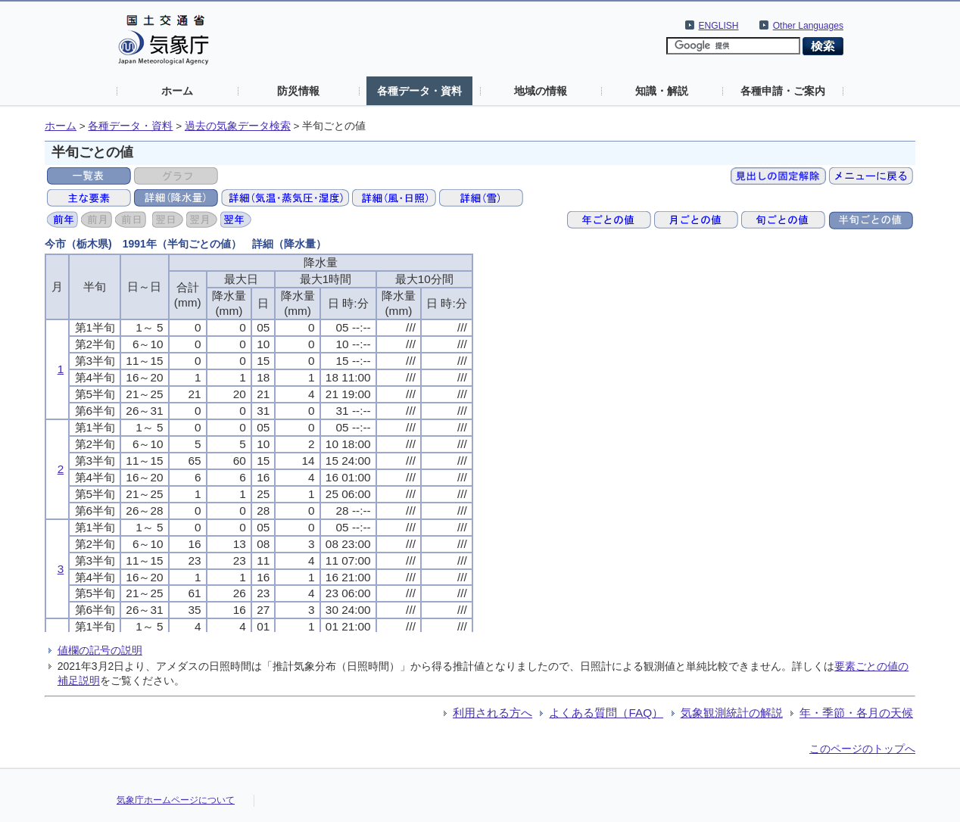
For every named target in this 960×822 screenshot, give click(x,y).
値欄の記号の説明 (100, 650)
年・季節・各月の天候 (856, 712)
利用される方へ (492, 712)
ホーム (177, 91)
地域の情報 (540, 91)
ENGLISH (719, 25)
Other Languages (808, 25)
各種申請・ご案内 (782, 91)
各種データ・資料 (419, 91)
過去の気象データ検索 (238, 126)
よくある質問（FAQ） (606, 712)
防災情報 (298, 91)
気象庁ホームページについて (176, 800)
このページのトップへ (862, 749)
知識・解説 (661, 91)
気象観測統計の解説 (732, 712)
